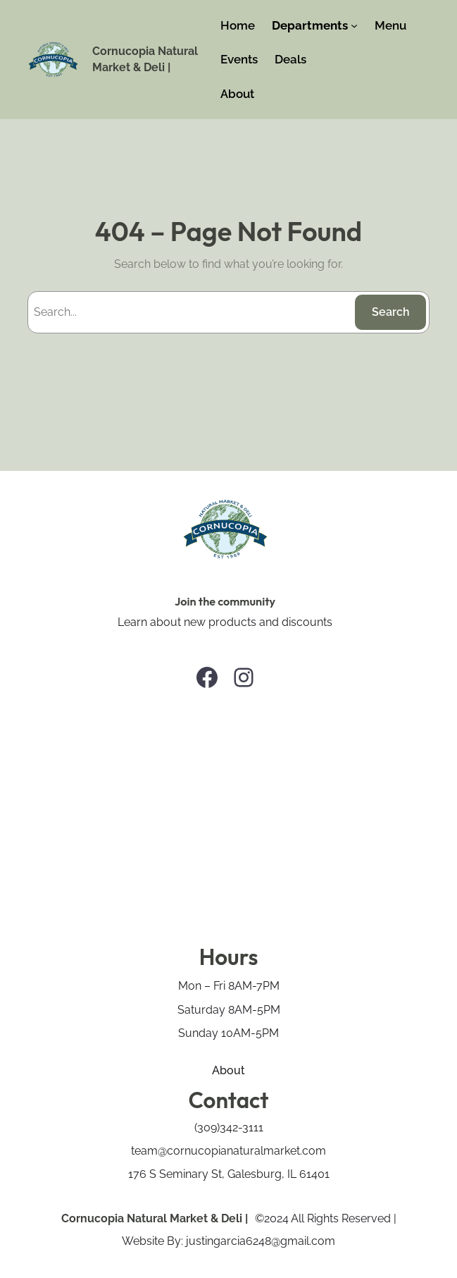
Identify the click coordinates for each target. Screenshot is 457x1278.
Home (237, 25)
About (228, 1070)
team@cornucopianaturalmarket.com (228, 1150)
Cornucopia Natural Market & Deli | (154, 1218)
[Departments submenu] (354, 25)
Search (391, 312)
